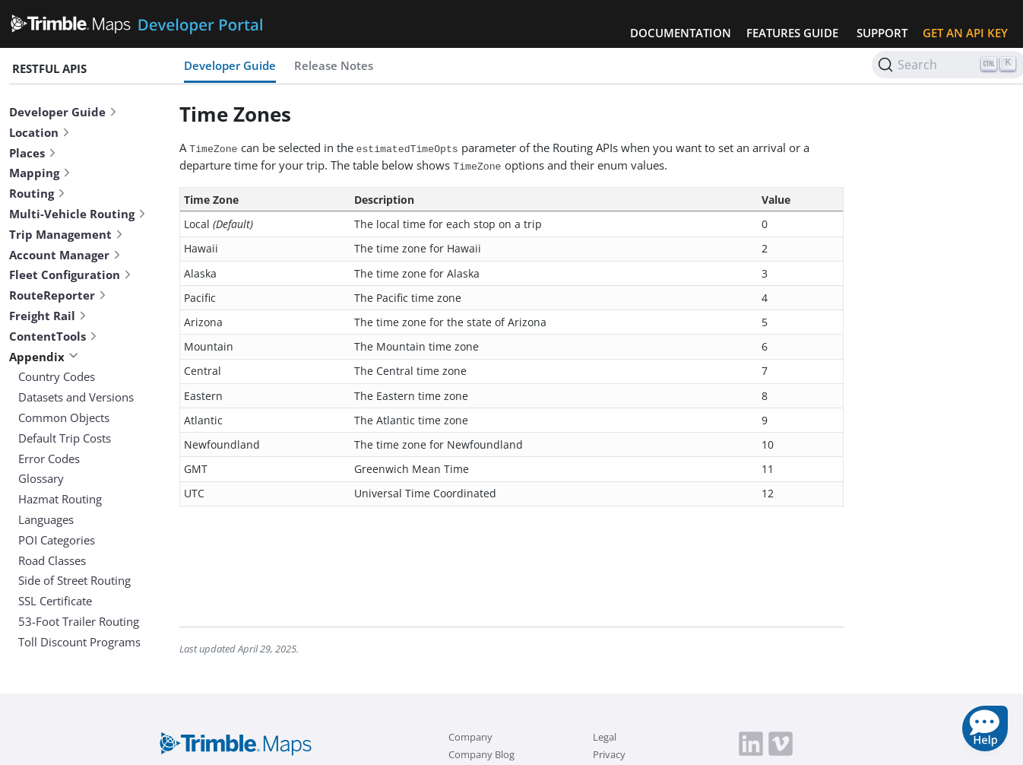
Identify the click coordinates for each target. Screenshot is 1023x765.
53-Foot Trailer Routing (78, 621)
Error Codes (49, 458)
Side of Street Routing (74, 580)
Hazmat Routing (60, 498)
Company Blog (481, 754)
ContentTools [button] (53, 336)
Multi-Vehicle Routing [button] (78, 213)
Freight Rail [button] (48, 315)
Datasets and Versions (76, 397)
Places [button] (33, 152)
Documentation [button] (680, 32)
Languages (46, 519)
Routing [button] (37, 193)
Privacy (609, 754)
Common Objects (63, 417)
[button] (985, 728)
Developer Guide (230, 65)
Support (882, 32)
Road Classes (52, 560)
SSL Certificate (55, 600)
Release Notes (333, 65)
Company (470, 737)
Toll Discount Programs (79, 641)
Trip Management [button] (66, 234)
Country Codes (56, 376)
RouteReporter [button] (58, 295)
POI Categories (56, 540)
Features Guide (792, 32)
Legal (604, 737)
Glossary (41, 478)
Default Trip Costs (64, 438)
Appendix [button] (43, 356)
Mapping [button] (40, 172)
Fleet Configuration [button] (70, 274)
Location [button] (40, 132)
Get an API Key (965, 32)
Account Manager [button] (65, 254)
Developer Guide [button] (63, 111)
